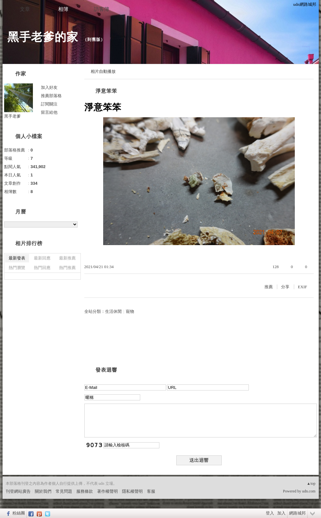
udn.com (309, 491)
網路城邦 (297, 513)
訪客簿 (101, 9)
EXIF (302, 286)
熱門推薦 (67, 267)
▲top (311, 483)
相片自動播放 (103, 71)
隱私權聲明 (132, 491)
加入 (281, 513)
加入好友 (49, 87)
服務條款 (84, 491)
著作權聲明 (107, 491)
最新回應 (42, 258)
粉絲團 (18, 513)
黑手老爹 (12, 116)
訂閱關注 (49, 104)
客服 (151, 491)
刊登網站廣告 (18, 491)
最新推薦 (67, 258)
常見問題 (64, 491)
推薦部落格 (51, 95)
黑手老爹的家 (42, 36)
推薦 (268, 286)
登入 (270, 513)
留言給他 (49, 112)
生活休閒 (113, 311)
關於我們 (43, 491)
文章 (25, 9)
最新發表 (17, 258)
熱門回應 (42, 267)
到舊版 (94, 39)
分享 (285, 286)
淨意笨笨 (106, 91)
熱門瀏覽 (17, 267)
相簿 (63, 9)
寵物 (130, 311)
